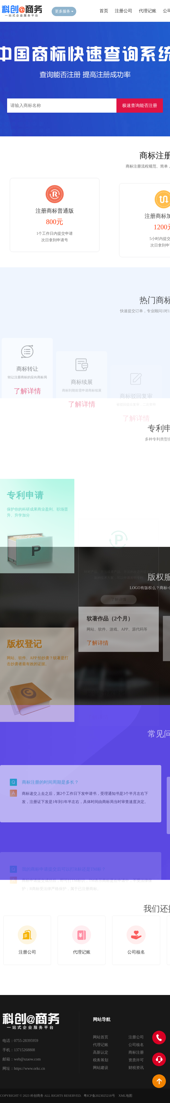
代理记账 (147, 10)
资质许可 (136, 1060)
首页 (103, 10)
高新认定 (100, 1052)
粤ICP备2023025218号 (99, 1096)
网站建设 (100, 1068)
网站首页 (100, 1037)
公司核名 (136, 1045)
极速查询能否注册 (139, 105)
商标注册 (136, 1052)
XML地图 (126, 1096)
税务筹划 (100, 1060)
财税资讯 (136, 1068)
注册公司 (123, 10)
